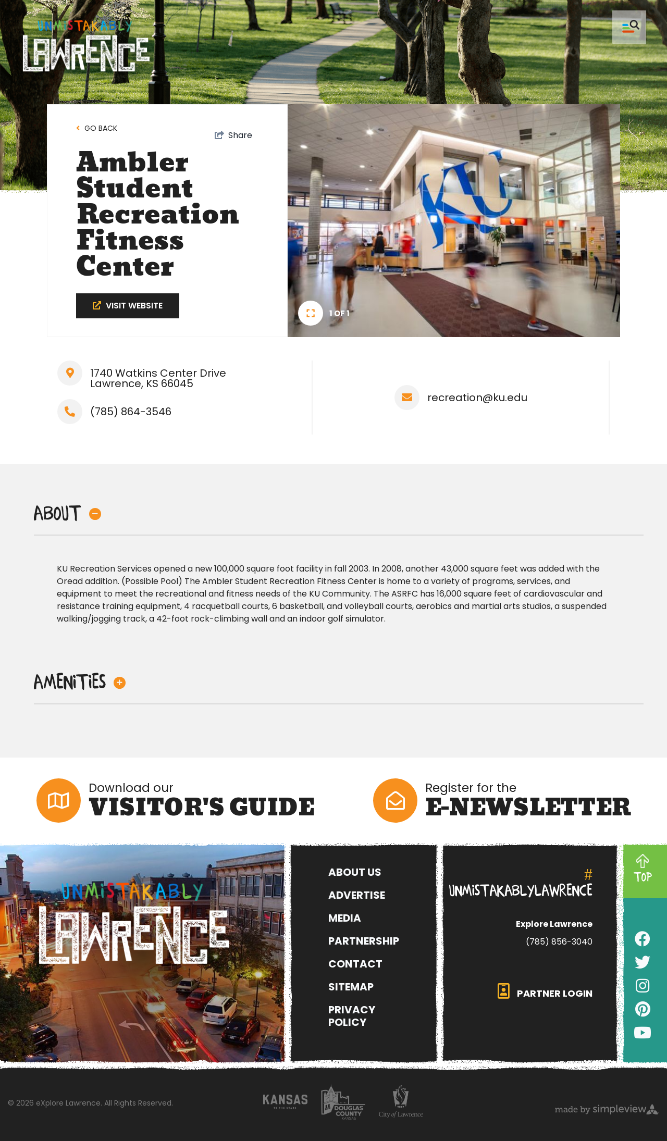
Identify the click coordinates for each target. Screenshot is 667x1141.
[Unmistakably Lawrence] (86, 46)
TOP (643, 877)
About (67, 514)
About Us (354, 872)
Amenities (80, 682)
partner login (545, 991)
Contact (355, 964)
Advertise (356, 895)
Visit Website (128, 306)
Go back (100, 128)
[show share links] (233, 135)
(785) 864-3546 (130, 411)
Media (344, 918)
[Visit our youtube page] (642, 1033)
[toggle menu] (629, 27)
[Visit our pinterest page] (642, 1010)
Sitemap (351, 986)
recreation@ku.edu (477, 397)
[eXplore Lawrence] (157, 923)
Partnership (363, 941)
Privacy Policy (351, 1016)
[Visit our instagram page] (642, 986)
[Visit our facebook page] (642, 939)
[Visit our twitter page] (642, 963)
